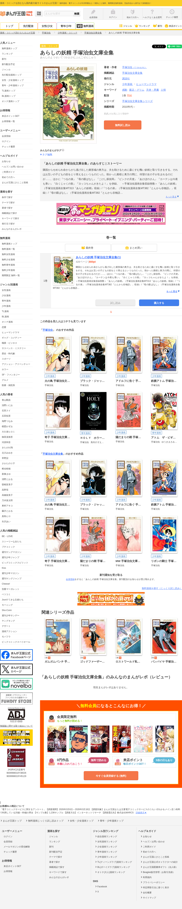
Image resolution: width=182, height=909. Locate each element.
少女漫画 (6, 295)
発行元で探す (8, 223)
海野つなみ (7, 421)
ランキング (142, 26)
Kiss (4, 568)
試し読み (115, 302)
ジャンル (125, 26)
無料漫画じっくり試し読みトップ (44, 820)
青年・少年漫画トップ (13, 85)
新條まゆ (6, 474)
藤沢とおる (7, 511)
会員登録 (6, 136)
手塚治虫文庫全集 (53, 453)
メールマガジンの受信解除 (17, 846)
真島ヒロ (6, 516)
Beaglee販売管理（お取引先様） (157, 872)
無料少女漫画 (8, 259)
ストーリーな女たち (11, 541)
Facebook (101, 886)
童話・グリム (136, 89)
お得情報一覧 (8, 121)
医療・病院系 (8, 385)
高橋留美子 (7, 495)
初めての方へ (8, 177)
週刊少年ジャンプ (10, 557)
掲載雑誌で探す (9, 213)
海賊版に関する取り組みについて (16, 726)
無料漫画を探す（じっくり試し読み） (162, 588)
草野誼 (5, 458)
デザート (6, 626)
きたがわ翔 (7, 447)
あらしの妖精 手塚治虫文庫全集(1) (98, 257)
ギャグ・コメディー (11, 337)
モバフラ (6, 636)
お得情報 (8, 871)
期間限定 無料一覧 (11, 275)
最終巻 (87, 248)
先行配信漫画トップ (11, 75)
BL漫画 (5, 316)
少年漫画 (6, 306)
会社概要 (146, 892)
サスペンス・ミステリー (14, 348)
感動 (124, 89)
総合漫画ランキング (106, 836)
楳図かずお (7, 426)
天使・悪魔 (152, 89)
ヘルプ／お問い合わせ (13, 166)
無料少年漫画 (8, 270)
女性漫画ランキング (106, 841)
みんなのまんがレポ (11, 229)
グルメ (5, 380)
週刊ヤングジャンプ (11, 578)
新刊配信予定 (8, 64)
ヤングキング (8, 621)
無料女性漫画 (8, 254)
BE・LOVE (7, 536)
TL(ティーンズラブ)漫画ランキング (113, 861)
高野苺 (5, 490)
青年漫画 (6, 300)
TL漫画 (5, 311)
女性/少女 (47, 26)
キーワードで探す (10, 218)
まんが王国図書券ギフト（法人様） (159, 866)
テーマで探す (8, 202)
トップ (9, 26)
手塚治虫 (134, 67)
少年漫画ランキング (106, 856)
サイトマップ (148, 897)
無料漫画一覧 (8, 249)
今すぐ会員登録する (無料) (111, 775)
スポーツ (6, 359)
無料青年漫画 (8, 265)
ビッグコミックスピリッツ (15, 562)
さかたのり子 (8, 463)
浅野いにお (7, 405)
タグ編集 (47, 154)
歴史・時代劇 (8, 353)
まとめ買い (133, 247)
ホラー (5, 369)
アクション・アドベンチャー (16, 364)
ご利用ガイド (8, 172)
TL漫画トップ (8, 90)
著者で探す (7, 208)
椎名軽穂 (6, 468)
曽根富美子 (7, 484)
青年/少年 (66, 26)
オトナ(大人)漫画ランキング (110, 872)
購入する (159, 302)
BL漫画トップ (8, 96)
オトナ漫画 (7, 322)
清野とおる (7, 479)
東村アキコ (7, 505)
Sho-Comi (6, 610)
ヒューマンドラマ (10, 332)
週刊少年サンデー (10, 615)
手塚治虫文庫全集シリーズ (137, 101)
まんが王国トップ (11, 820)
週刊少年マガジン (10, 573)
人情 (163, 89)
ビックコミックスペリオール (16, 642)
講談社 (126, 78)
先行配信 (28, 26)
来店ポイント (173, 26)
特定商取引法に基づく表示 (154, 887)
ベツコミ (6, 594)
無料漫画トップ (9, 48)
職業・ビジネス (9, 343)
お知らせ (6, 161)
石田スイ (6, 410)
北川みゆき (7, 453)
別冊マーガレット (10, 589)
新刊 (157, 26)
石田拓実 (6, 416)
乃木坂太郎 (7, 500)
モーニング (7, 605)
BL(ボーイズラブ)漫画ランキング (112, 866)
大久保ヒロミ (8, 431)
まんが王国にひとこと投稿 (15, 182)
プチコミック (8, 547)
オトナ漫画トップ (10, 101)
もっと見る (172, 196)
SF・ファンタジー (11, 374)
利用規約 (146, 877)
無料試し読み (122, 125)
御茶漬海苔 (7, 437)
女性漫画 (6, 290)
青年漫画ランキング (106, 851)
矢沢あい (6, 521)
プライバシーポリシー (152, 882)
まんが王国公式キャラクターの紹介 (159, 861)
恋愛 (4, 327)
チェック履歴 (8, 146)
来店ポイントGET (10, 116)
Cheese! (6, 584)
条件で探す (7, 197)
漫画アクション (9, 631)
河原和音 (6, 442)
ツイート (161, 46)
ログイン (6, 141)
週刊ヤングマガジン (11, 552)
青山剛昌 (6, 400)
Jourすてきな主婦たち (12, 599)
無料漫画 (85, 26)
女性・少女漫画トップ (13, 80)
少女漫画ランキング (106, 846)
